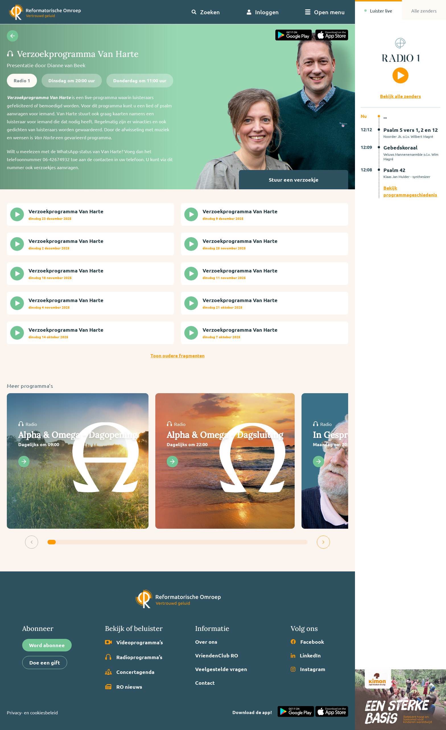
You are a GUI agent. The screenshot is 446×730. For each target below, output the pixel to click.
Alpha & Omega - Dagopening (77, 435)
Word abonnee (47, 645)
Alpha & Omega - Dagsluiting (225, 435)
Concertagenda (129, 672)
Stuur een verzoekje (307, 179)
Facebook (307, 642)
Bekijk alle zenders (400, 96)
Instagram (308, 669)
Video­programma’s (134, 642)
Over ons (206, 642)
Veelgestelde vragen (221, 669)
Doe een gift (44, 662)
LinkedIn (306, 655)
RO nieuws (123, 686)
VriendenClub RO (216, 655)
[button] (31, 542)
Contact (205, 683)
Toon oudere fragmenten (177, 355)
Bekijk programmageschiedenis (410, 191)
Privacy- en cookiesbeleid (32, 712)
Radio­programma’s (133, 657)
